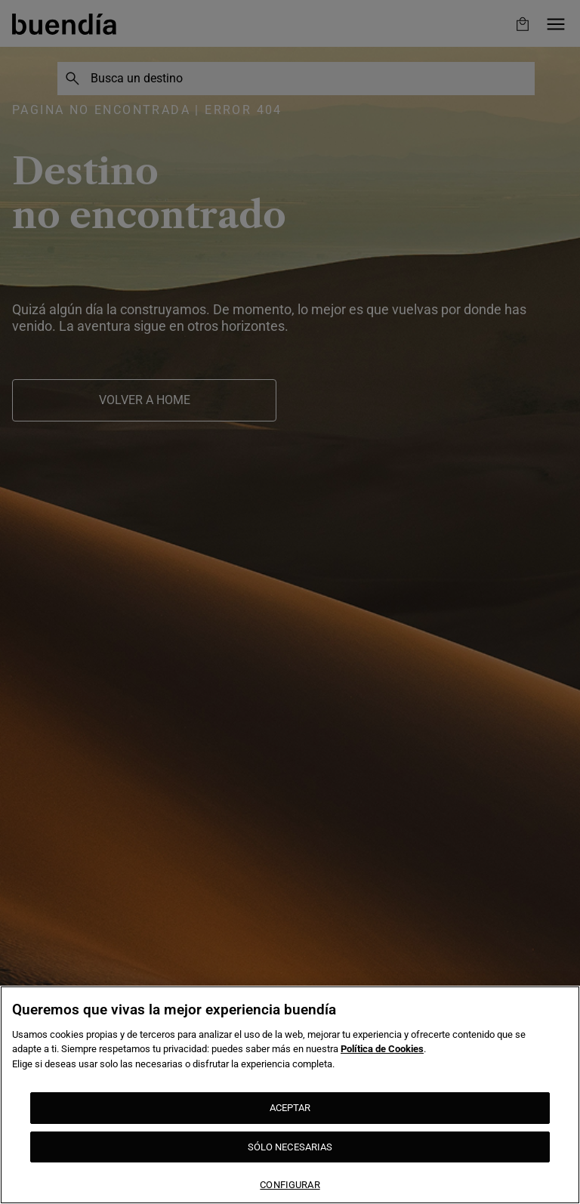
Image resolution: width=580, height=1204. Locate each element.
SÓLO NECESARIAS (290, 1147)
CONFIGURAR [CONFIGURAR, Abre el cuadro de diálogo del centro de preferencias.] (289, 1184)
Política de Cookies (382, 1048)
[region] (290, 1095)
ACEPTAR (290, 1107)
